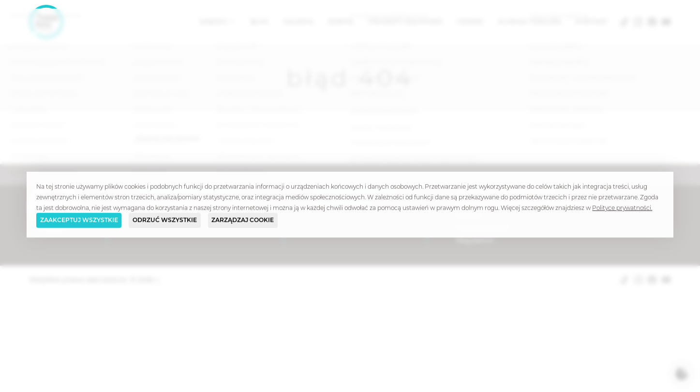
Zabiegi (214, 21)
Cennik (470, 21)
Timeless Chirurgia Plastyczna (188, 189)
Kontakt (592, 21)
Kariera (468, 215)
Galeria (298, 21)
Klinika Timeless (529, 21)
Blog (260, 21)
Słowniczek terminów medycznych (518, 202)
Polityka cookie (482, 227)
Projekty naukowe (405, 21)
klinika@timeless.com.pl (355, 189)
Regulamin (475, 240)
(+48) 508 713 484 (342, 202)
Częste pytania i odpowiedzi (505, 189)
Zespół (341, 21)
